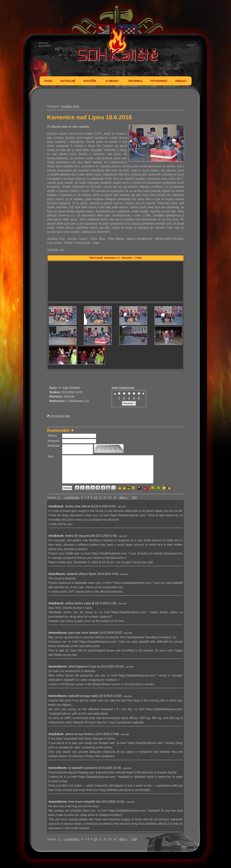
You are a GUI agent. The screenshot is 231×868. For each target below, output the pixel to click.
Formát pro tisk (58, 415)
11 (100, 497)
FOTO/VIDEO (158, 80)
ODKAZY (181, 80)
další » (123, 497)
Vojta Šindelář (71, 387)
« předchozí (71, 497)
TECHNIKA (135, 80)
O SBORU (113, 80)
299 (134, 497)
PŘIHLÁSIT (43, 43)
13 (109, 497)
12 (105, 497)
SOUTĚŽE (90, 80)
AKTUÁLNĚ (67, 80)
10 (95, 497)
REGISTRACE (44, 46)
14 (114, 497)
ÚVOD (48, 80)
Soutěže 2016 (70, 106)
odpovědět (121, 507)
